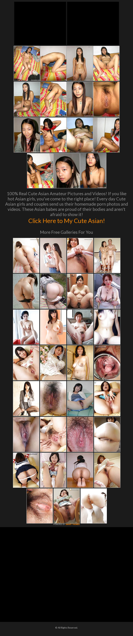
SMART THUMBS (73, 524)
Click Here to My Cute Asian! (66, 220)
